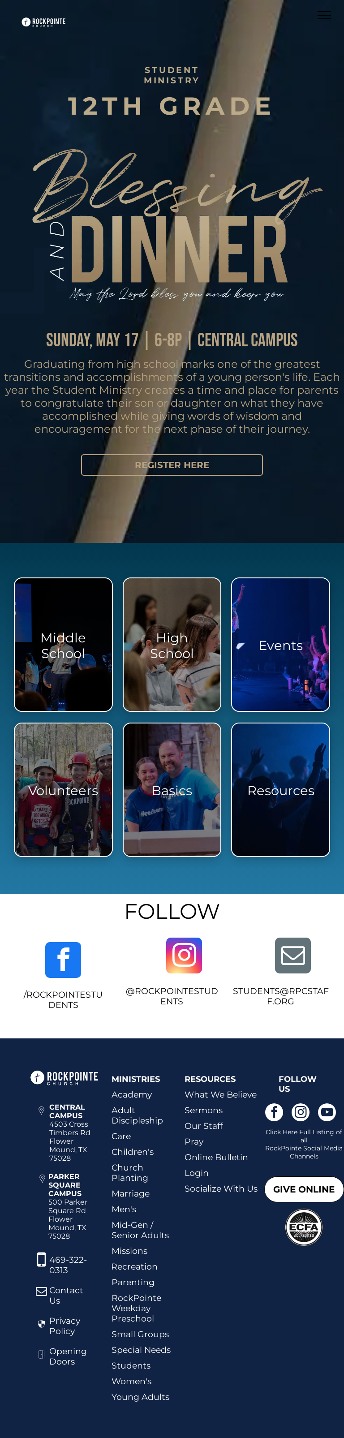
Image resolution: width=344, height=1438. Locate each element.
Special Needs (141, 1350)
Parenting (133, 1282)
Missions (129, 1251)
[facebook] (63, 961)
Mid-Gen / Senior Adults (140, 1230)
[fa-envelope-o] (41, 1295)
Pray (194, 1142)
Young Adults (140, 1397)
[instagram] (184, 957)
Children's (133, 1152)
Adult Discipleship (137, 1115)
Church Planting (130, 1172)
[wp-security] (41, 1330)
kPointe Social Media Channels (310, 1152)
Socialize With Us (221, 1189)
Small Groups (140, 1334)
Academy (132, 1094)
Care (121, 1136)
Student (129, 1366)
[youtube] (327, 1113)
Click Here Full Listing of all (304, 1136)
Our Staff (204, 1126)
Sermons (204, 1110)
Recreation (134, 1266)
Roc (271, 1148)
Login (197, 1173)
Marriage (131, 1193)
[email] (293, 957)
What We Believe (221, 1094)
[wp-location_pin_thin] (41, 1119)
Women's (131, 1381)
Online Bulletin (216, 1157)
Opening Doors (68, 1356)
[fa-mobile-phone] (41, 1267)
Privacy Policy (64, 1326)
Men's (124, 1209)
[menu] (324, 15)
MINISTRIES (136, 1079)
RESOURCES (210, 1079)
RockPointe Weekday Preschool (136, 1308)
